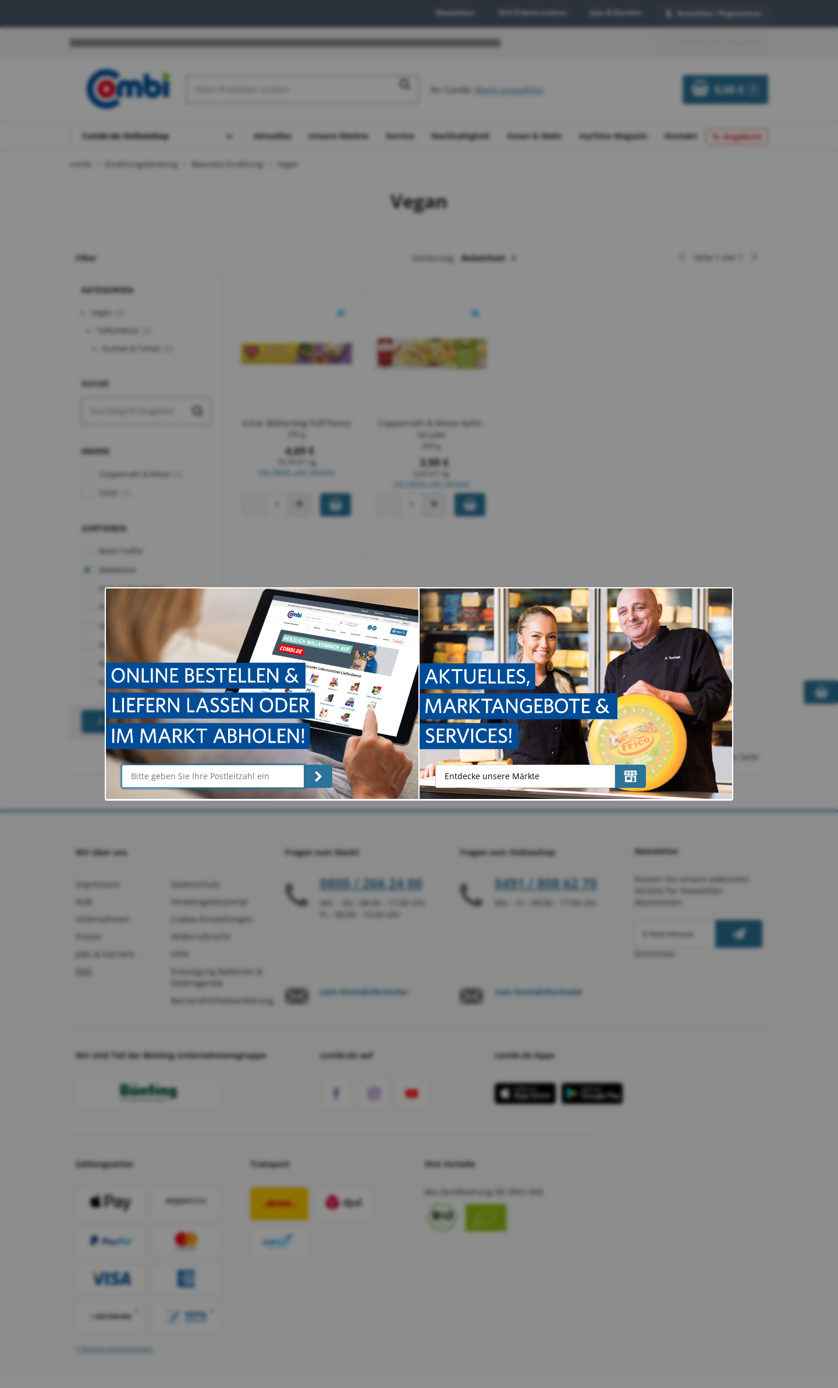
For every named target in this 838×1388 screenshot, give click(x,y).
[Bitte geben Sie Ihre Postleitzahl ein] (213, 776)
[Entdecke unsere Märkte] (630, 776)
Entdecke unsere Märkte (492, 776)
